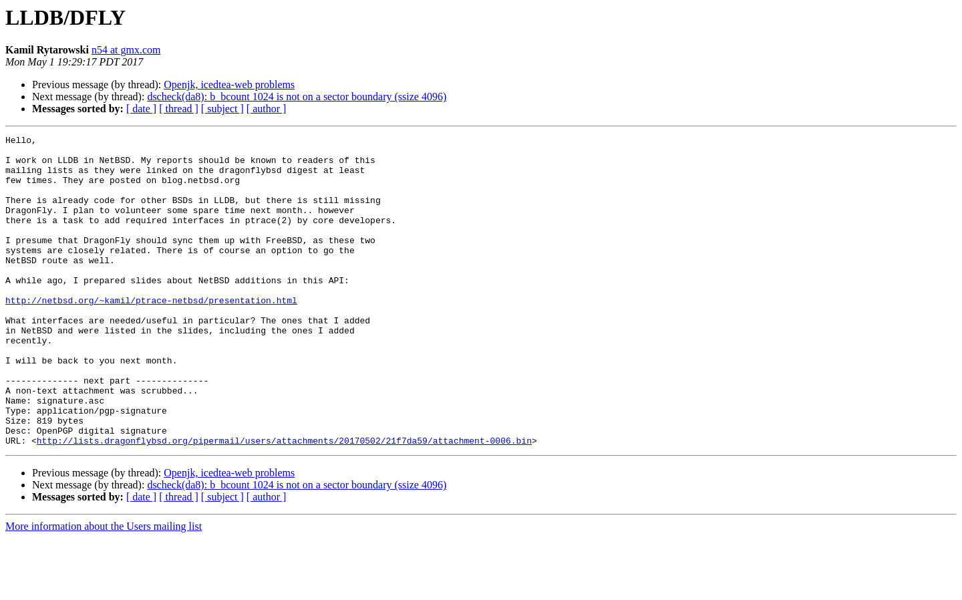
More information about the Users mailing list (103, 588)
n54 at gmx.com (126, 49)
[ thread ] (178, 108)
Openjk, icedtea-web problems (229, 84)
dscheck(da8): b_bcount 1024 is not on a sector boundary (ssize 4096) (296, 96)
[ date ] (141, 108)
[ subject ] (222, 108)
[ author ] (267, 108)
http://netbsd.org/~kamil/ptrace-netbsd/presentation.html (151, 334)
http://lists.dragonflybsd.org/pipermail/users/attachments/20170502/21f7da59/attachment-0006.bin (284, 502)
